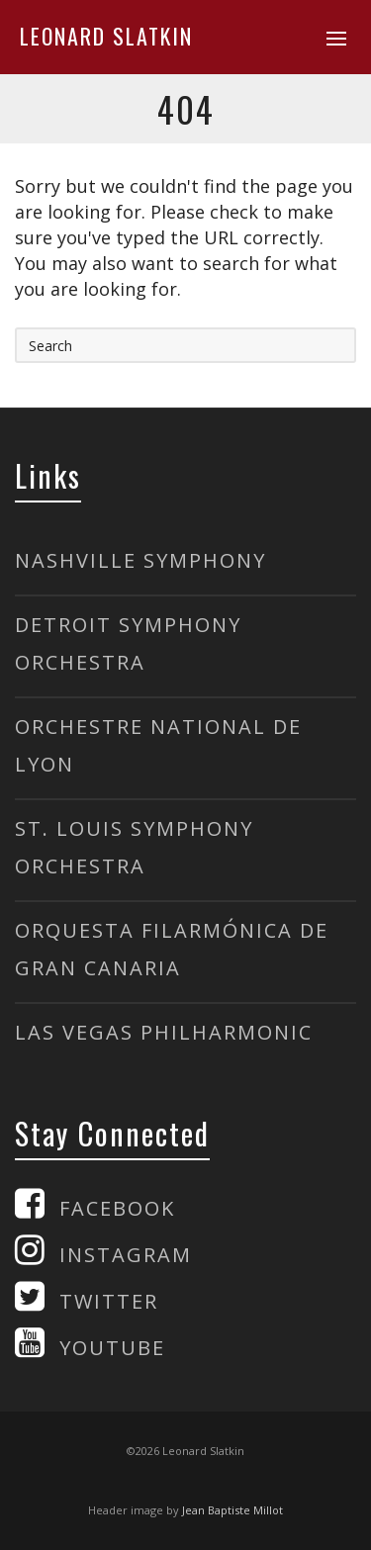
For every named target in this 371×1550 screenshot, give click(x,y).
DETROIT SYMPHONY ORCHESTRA (128, 643)
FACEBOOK (117, 1208)
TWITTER (108, 1301)
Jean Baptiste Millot (232, 1510)
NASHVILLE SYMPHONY (140, 560)
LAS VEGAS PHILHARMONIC (164, 1032)
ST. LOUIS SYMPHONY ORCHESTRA (134, 847)
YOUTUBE (112, 1347)
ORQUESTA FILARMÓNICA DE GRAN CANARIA (171, 949)
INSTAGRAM (125, 1254)
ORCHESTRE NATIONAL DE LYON (158, 745)
